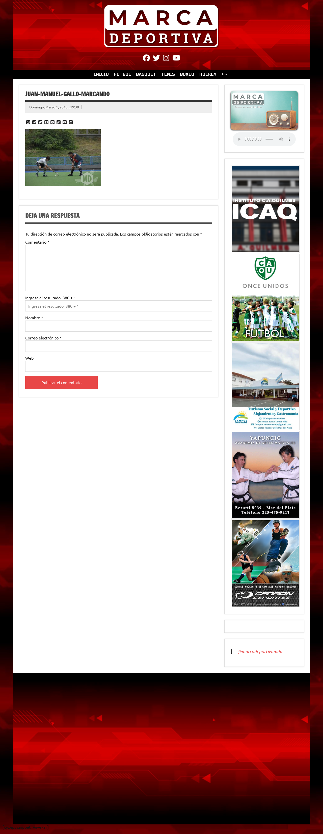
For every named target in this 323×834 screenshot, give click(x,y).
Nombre (34, 317)
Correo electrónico (43, 338)
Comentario (37, 242)
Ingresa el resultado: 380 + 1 (50, 298)
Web (29, 358)
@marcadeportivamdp (259, 651)
